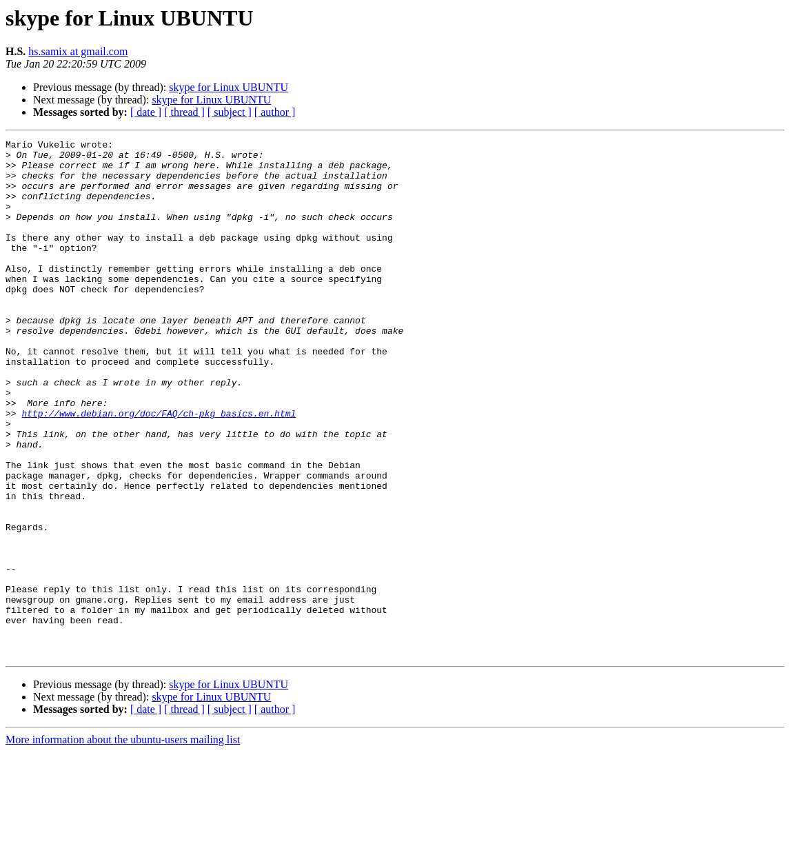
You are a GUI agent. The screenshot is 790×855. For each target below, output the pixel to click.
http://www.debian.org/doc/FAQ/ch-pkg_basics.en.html (158, 469)
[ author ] (275, 112)
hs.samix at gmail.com (78, 51)
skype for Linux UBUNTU (228, 87)
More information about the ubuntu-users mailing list (123, 843)
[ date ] (145, 112)
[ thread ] (184, 112)
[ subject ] (229, 112)
